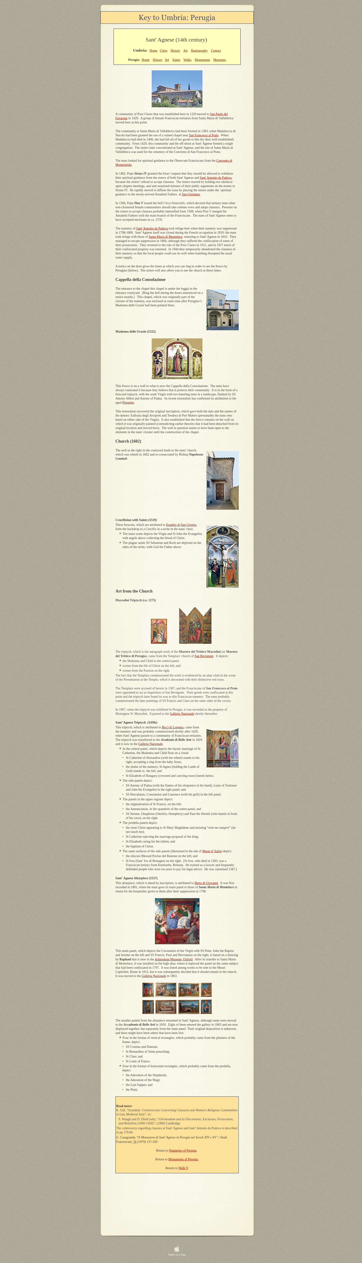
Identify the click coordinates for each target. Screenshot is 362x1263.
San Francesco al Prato (203, 135)
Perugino (128, 402)
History (175, 50)
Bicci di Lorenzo (173, 727)
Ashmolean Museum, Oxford (174, 959)
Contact (216, 50)
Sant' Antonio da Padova (215, 177)
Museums (219, 60)
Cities (163, 50)
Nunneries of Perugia (182, 1150)
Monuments (202, 60)
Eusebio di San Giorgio (181, 525)
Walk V (183, 1168)
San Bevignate (204, 656)
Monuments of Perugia (183, 1159)
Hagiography (199, 50)
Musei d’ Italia (211, 851)
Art (185, 50)
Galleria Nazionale (182, 713)
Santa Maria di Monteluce (165, 236)
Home (153, 50)
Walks (187, 60)
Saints (176, 60)
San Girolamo (191, 194)
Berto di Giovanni (206, 883)
